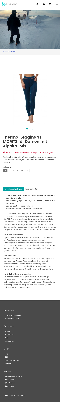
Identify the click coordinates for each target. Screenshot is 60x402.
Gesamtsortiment (9, 52)
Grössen (7, 167)
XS (22, 170)
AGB (6, 338)
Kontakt (8, 331)
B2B (6, 357)
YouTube (9, 386)
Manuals (8, 364)
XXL (27, 170)
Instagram (10, 383)
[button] (57, 4)
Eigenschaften (32, 189)
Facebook (9, 380)
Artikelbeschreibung (13, 189)
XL (5, 170)
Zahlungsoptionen (12, 318)
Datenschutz (9, 341)
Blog (6, 354)
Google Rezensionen (13, 376)
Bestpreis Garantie (12, 360)
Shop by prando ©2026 (15, 395)
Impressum (9, 335)
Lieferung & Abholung (13, 315)
